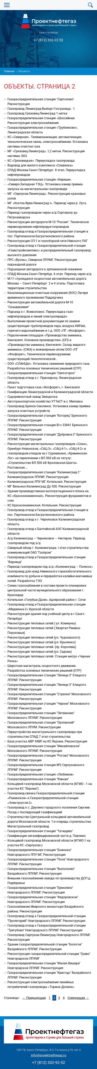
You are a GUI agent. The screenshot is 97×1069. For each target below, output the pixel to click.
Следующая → (78, 998)
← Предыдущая (34, 998)
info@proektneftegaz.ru (48, 1055)
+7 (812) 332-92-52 (48, 40)
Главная (9, 71)
